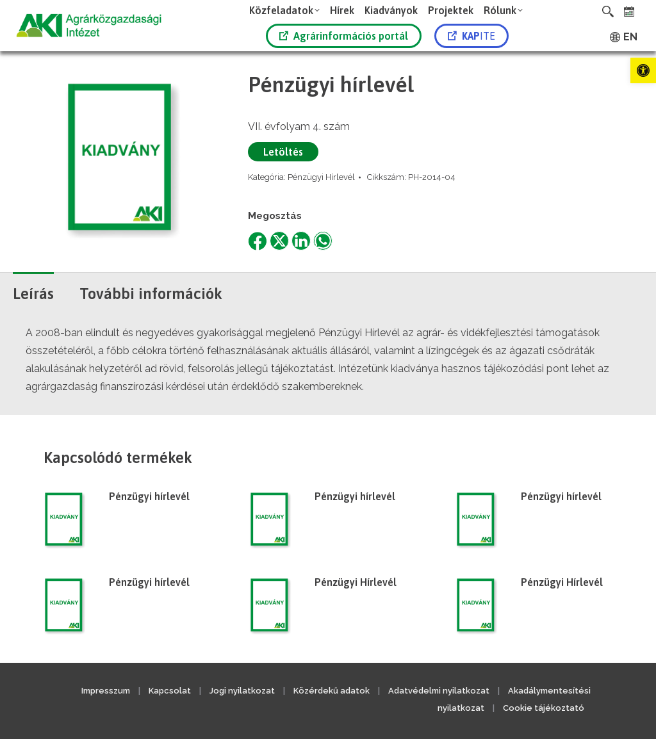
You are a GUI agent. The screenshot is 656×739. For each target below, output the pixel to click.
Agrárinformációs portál (343, 36)
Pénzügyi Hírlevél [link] (321, 177)
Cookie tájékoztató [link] (543, 708)
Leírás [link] (33, 293)
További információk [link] (150, 293)
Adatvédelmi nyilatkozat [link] (438, 690)
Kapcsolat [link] (170, 690)
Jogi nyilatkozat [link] (242, 690)
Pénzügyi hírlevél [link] (149, 496)
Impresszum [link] (105, 690)
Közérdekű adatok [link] (331, 690)
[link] (643, 70)
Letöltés (283, 152)
